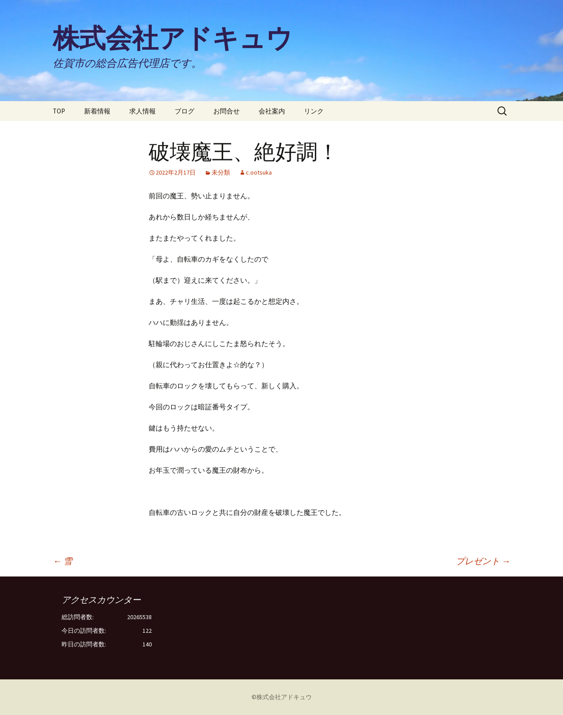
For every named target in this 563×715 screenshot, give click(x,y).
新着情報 (97, 111)
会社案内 (272, 111)
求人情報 (142, 111)
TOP (59, 111)
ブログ (184, 111)
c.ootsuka (259, 172)
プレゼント (483, 560)
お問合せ (226, 111)
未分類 (221, 172)
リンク (314, 111)
